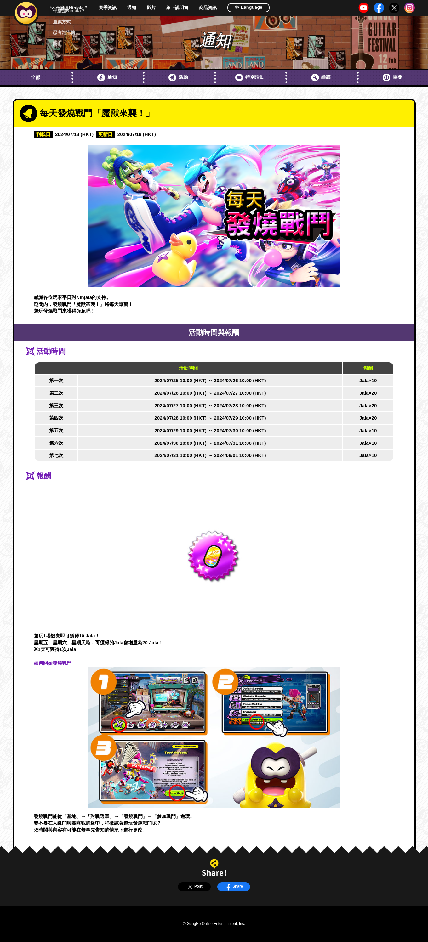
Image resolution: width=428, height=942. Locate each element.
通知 (131, 7)
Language (248, 7)
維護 (321, 77)
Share (234, 887)
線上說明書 (177, 7)
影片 (151, 7)
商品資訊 (208, 7)
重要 (392, 77)
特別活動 (249, 77)
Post (194, 887)
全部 (35, 77)
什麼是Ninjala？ (72, 7)
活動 (178, 77)
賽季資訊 (108, 7)
